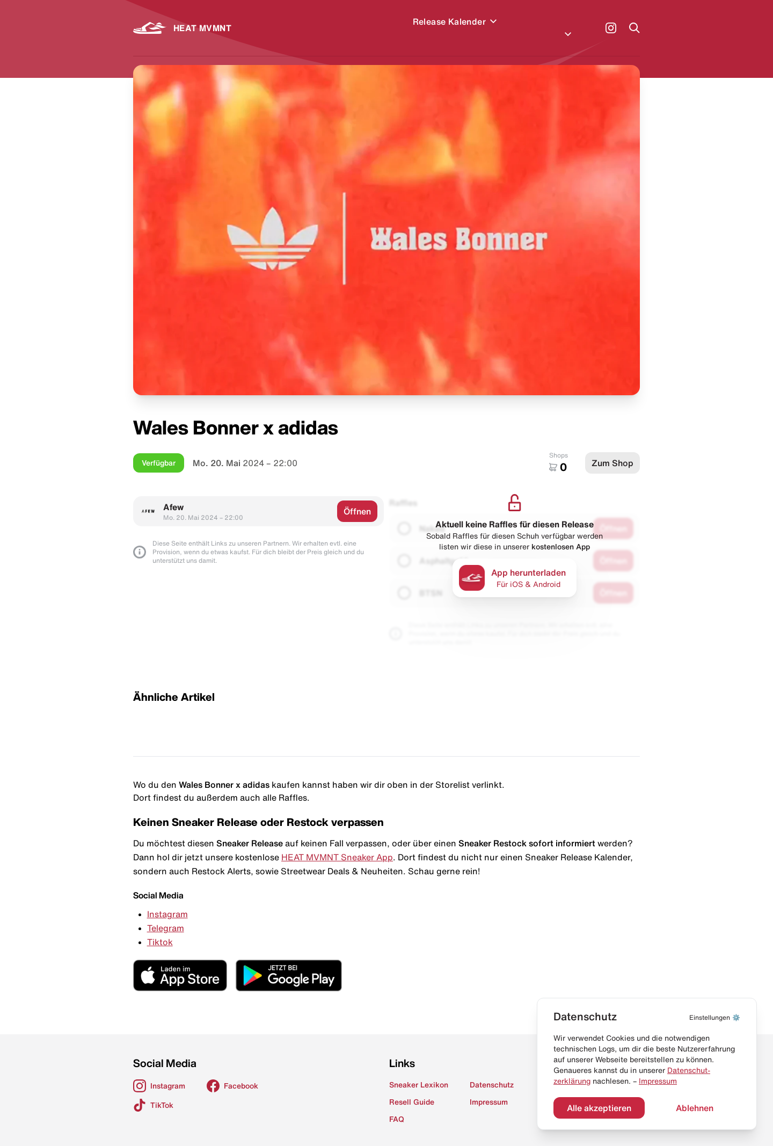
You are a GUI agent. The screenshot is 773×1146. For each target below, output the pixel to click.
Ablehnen (694, 1108)
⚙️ (714, 1017)
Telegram (165, 915)
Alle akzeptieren (599, 1108)
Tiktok (160, 929)
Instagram (167, 901)
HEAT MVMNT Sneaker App (337, 844)
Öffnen (357, 498)
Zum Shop (612, 450)
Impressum (658, 1081)
